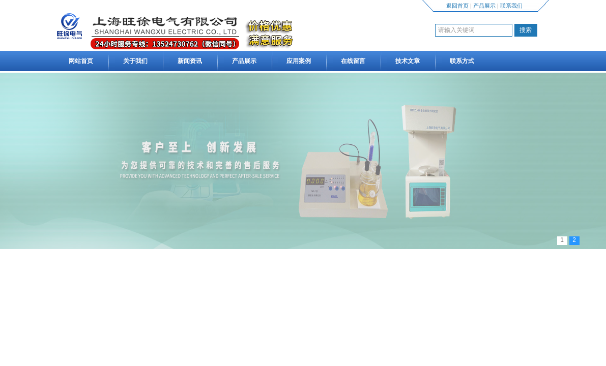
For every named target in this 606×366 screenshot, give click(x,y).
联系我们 (511, 6)
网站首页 (81, 61)
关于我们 (135, 61)
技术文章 (407, 61)
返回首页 (457, 6)
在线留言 (353, 61)
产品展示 (484, 6)
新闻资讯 (190, 61)
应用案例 (298, 61)
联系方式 (462, 61)
